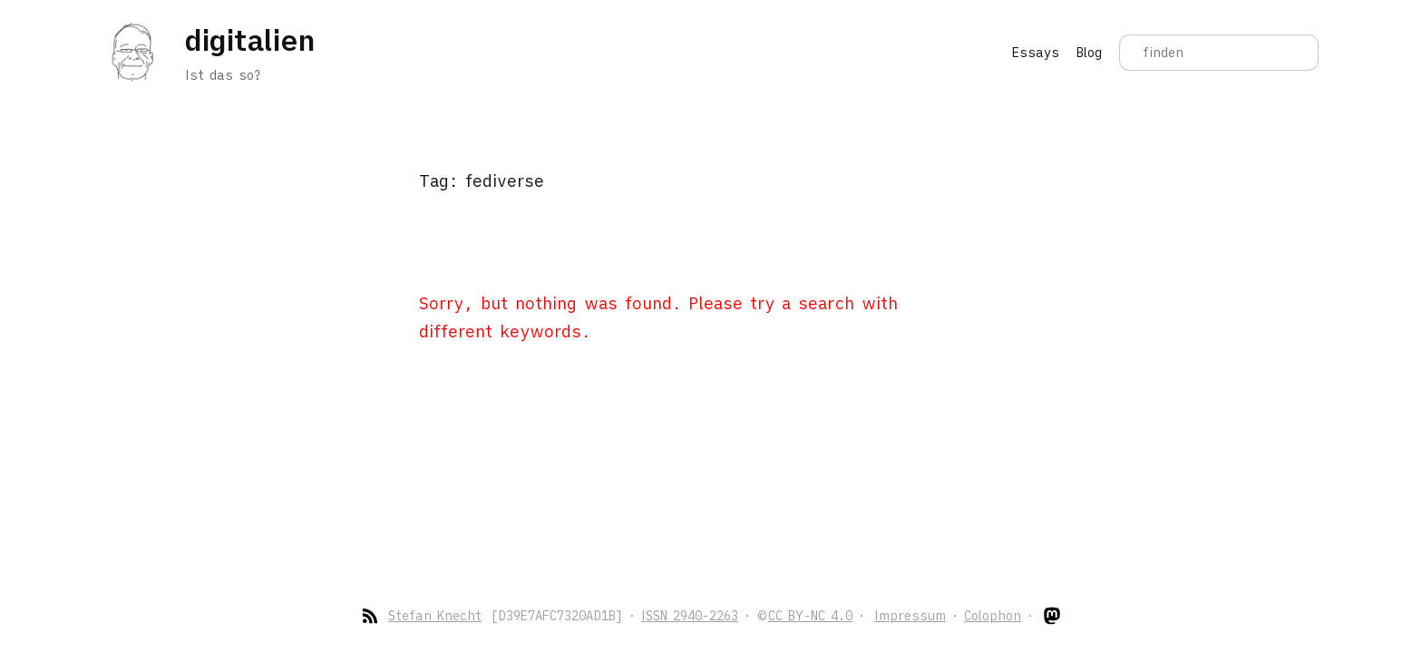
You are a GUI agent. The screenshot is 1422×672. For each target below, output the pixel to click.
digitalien (249, 40)
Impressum (910, 616)
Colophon (992, 616)
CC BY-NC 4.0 (810, 616)
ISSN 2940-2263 (689, 616)
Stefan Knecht (435, 616)
